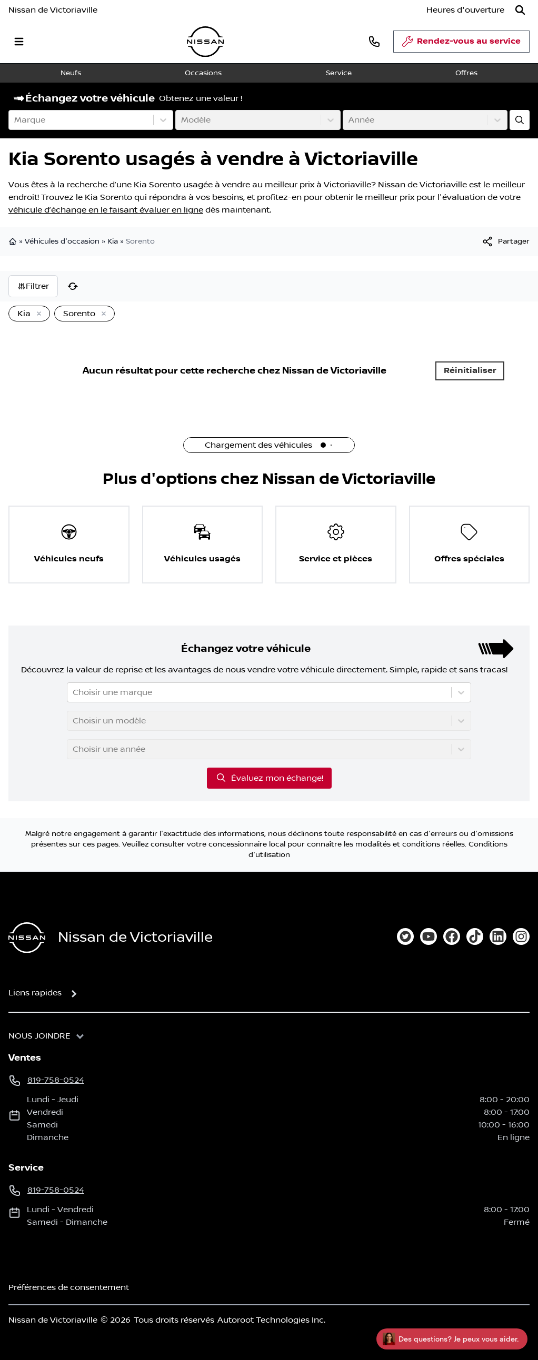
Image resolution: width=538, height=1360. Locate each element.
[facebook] (451, 936)
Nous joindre (39, 1036)
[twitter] (405, 936)
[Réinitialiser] (72, 286)
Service (339, 73)
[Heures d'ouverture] (465, 10)
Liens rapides (35, 993)
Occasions (203, 73)
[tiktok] (474, 936)
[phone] (374, 41)
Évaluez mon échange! (269, 777)
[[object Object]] (505, 241)
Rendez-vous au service (461, 44)
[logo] (205, 41)
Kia (112, 241)
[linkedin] (498, 936)
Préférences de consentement (68, 1287)
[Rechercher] (520, 10)
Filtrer (33, 286)
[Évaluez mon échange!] (520, 120)
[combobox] (15, 120)
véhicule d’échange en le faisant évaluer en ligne (105, 210)
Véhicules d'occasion (62, 241)
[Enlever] (37, 314)
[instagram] (521, 936)
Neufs (71, 73)
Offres (466, 73)
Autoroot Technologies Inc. (271, 1320)
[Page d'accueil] (26, 937)
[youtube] (428, 936)
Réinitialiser (470, 371)
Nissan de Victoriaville (52, 10)
